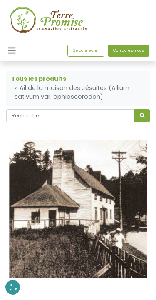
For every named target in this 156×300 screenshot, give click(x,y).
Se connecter (86, 50)
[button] (12, 287)
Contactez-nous (128, 50)
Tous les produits (38, 79)
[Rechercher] (142, 115)
